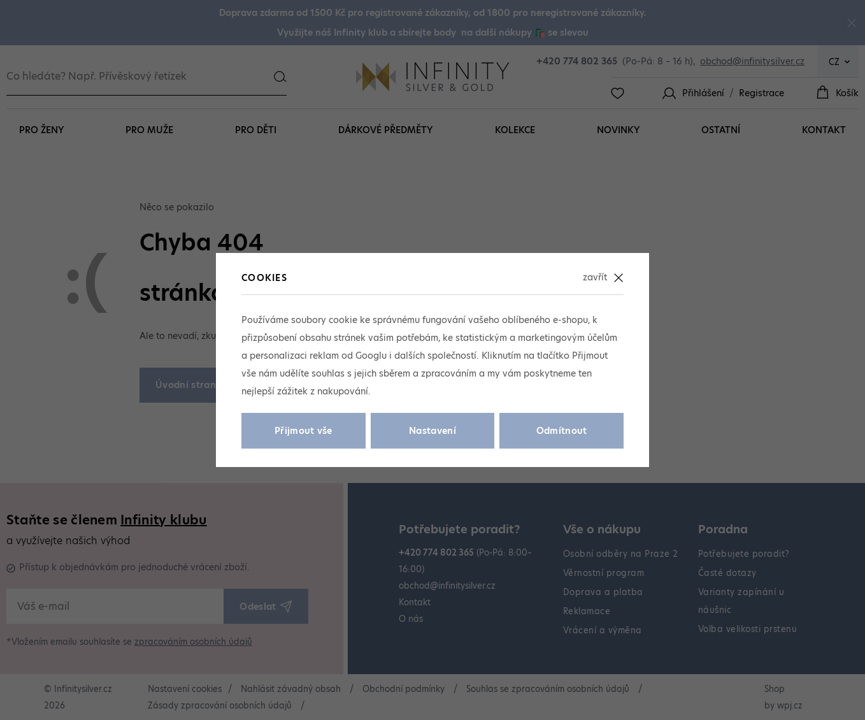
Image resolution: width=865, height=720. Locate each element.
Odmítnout (561, 430)
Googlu (371, 355)
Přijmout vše (303, 430)
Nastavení (432, 430)
